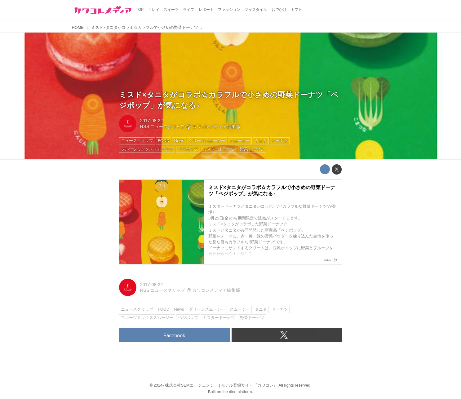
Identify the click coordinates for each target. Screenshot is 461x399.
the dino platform (237, 391)
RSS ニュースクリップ (162, 126)
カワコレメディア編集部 (216, 126)
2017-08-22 (151, 120)
